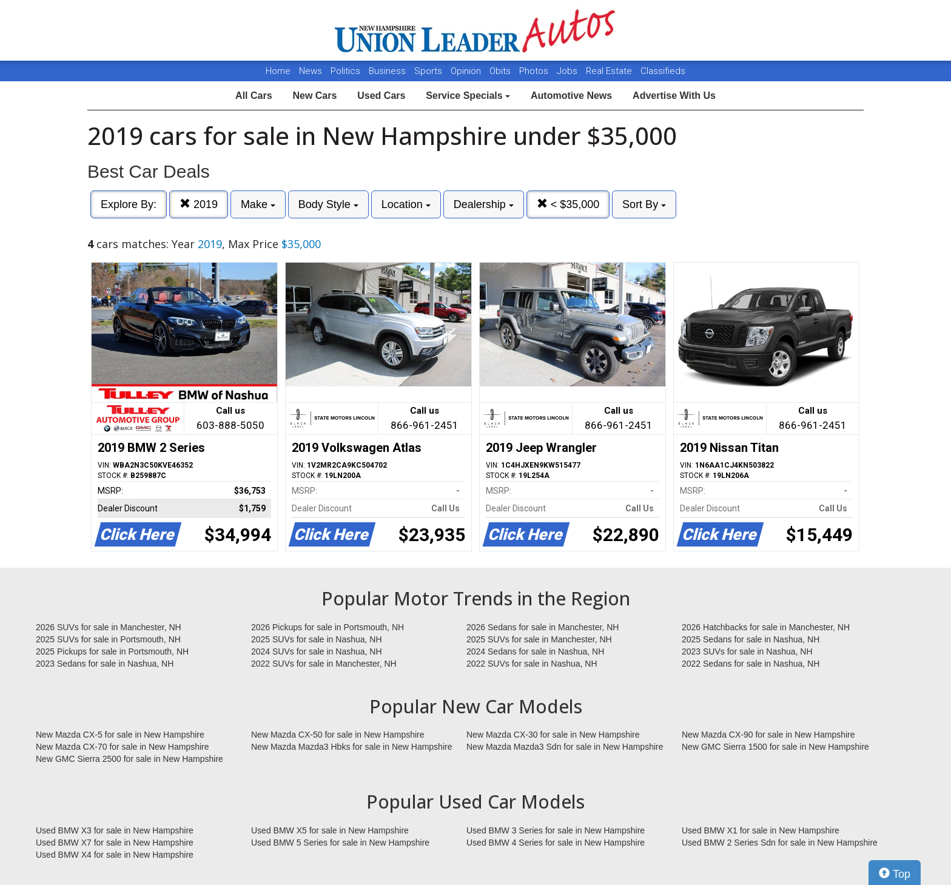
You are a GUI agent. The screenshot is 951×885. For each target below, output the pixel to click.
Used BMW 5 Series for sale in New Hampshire (340, 842)
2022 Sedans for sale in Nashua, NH (750, 663)
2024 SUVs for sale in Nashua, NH (316, 651)
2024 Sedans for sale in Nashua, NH (535, 651)
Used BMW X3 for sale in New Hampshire (114, 830)
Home (278, 71)
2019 (199, 204)
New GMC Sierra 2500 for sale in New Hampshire (129, 759)
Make (258, 204)
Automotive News (571, 95)
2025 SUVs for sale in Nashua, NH (316, 639)
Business (388, 71)
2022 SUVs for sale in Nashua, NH (531, 663)
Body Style (328, 204)
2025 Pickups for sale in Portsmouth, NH (112, 651)
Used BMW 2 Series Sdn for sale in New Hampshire (780, 842)
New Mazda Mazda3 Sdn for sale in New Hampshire (564, 747)
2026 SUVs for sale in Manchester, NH (108, 627)
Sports (429, 71)
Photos (535, 71)
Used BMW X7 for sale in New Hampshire (114, 842)
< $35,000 (568, 204)
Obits (501, 71)
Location (406, 204)
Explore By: (128, 204)
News (310, 71)
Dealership (484, 204)
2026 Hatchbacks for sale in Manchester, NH (766, 627)
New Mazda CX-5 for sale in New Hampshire (120, 734)
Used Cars (381, 95)
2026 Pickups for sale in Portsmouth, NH (327, 627)
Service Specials (468, 95)
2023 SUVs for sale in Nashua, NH (747, 651)
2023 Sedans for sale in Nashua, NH (104, 663)
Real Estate (610, 71)
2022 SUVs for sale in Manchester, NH (324, 663)
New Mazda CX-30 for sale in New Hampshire (553, 734)
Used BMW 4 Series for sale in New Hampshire (555, 842)
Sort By (644, 204)
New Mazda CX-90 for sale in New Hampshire (768, 734)
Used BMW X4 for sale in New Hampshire (114, 855)
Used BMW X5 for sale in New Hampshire (330, 830)
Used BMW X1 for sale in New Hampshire (760, 830)
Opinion (467, 71)
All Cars (253, 95)
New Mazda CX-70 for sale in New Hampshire (122, 747)
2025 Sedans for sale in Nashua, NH (750, 639)
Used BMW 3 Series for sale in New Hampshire (555, 830)
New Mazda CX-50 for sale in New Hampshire (338, 734)
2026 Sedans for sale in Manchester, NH (542, 627)
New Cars (314, 95)
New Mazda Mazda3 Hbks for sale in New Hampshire (351, 747)
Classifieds (662, 71)
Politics (345, 71)
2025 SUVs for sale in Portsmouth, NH (108, 639)
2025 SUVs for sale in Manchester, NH (539, 639)
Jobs (568, 71)
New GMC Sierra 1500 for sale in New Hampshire (775, 747)
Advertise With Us (674, 95)
